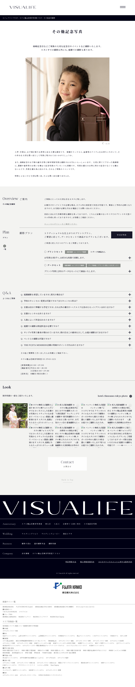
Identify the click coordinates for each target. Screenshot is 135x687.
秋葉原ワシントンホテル (85, 643)
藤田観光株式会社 (8, 607)
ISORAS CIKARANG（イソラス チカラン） (50, 675)
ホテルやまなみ (50, 658)
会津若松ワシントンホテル (66, 636)
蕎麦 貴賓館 (6, 653)
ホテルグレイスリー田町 (83, 641)
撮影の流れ (26, 543)
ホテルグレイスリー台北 (10, 675)
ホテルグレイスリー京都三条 (26, 663)
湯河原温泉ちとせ (17, 653)
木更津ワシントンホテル (96, 646)
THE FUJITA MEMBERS (10, 612)
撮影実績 (52, 543)
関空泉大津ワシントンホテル (90, 663)
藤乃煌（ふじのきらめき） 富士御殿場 (65, 653)
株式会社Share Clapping (57, 617)
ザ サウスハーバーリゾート (26, 665)
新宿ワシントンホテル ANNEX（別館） (64, 643)
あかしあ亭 (123, 636)
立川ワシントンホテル (123, 643)
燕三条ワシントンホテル (10, 658)
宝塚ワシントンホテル (107, 663)
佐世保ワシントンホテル (36, 670)
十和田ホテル (114, 636)
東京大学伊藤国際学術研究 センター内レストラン (31, 641)
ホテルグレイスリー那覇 (53, 670)
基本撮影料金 (39, 543)
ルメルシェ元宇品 (42, 665)
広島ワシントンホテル (9, 665)
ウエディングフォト (30, 534)
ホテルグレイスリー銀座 (66, 641)
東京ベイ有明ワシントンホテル (104, 643)
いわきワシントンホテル (100, 636)
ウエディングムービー (51, 534)
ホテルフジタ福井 (63, 658)
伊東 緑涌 (37, 653)
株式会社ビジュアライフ (40, 617)
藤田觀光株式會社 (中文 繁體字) (64, 607)
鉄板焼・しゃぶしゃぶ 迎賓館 (117, 650)
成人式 (48, 524)
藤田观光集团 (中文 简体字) (43, 607)
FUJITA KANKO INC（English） (24, 607)
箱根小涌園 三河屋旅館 (29, 650)
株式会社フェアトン (24, 617)
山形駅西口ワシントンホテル (47, 636)
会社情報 (25, 553)
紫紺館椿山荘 (52, 641)
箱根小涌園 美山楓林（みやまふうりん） (95, 650)
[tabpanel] (67, 100)
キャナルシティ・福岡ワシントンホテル (14, 670)
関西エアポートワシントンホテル (68, 663)
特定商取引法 (70, 562)
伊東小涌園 (28, 653)
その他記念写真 (90, 524)
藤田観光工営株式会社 (9, 617)
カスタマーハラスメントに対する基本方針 (115, 562)
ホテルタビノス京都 (9, 663)
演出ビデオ (68, 534)
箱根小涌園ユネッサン (57, 650)
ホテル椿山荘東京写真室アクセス (46, 553)
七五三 (57, 524)
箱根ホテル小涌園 (43, 650)
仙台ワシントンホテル (9, 636)
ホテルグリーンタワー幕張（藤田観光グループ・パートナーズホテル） (43, 646)
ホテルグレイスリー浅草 (100, 641)
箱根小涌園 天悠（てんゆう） (11, 650)
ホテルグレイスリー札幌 (10, 631)
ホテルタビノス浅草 (9, 643)
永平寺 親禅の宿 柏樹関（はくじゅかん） (32, 658)
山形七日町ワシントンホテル (27, 636)
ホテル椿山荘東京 (8, 641)
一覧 (4, 249)
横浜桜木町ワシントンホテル (11, 646)
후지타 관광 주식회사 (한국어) (85, 607)
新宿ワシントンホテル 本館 (42, 643)
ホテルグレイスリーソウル (28, 675)
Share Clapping (54, 665)
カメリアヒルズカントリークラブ (76, 646)
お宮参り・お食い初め (72, 524)
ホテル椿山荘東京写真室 (32, 524)
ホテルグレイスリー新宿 (24, 643)
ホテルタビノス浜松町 (117, 641)
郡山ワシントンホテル (83, 636)
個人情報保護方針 (87, 562)
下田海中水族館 (47, 653)
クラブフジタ (23, 612)
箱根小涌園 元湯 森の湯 (74, 650)
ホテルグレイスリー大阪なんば (46, 663)
